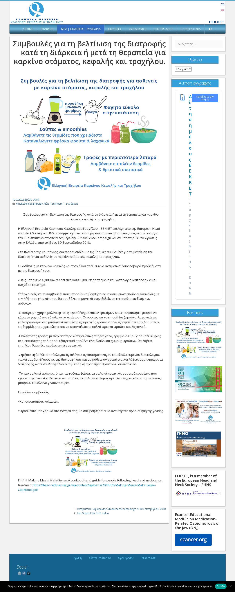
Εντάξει (221, 586)
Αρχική (28, 29)
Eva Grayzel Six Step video (93, 513)
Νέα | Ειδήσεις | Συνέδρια (81, 29)
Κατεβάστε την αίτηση (205, 98)
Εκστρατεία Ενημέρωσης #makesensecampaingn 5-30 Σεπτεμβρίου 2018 (121, 509)
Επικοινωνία (190, 29)
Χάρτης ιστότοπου (100, 558)
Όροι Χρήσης (125, 558)
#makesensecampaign (29, 203)
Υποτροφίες (163, 29)
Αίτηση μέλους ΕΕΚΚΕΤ (190, 145)
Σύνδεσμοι (137, 29)
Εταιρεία (47, 29)
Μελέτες (115, 29)
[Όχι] (230, 586)
